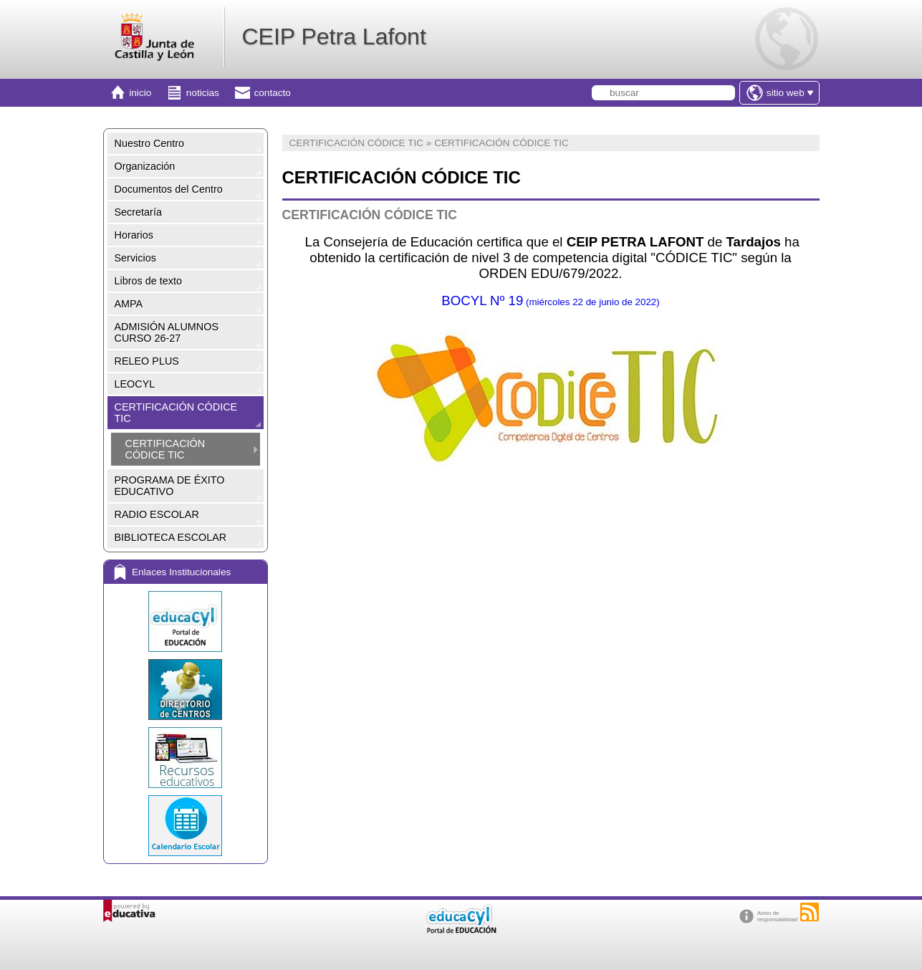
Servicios (135, 258)
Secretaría (138, 212)
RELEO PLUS (147, 361)
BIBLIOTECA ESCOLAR (171, 537)
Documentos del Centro (169, 189)
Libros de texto (148, 281)
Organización (145, 166)
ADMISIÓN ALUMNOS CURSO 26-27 (167, 332)
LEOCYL (135, 384)
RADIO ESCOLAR (157, 514)
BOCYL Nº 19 (550, 300)
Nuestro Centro (150, 143)
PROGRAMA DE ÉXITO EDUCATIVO (170, 485)
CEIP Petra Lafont (333, 36)
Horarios (134, 235)
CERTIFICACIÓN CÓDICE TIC (176, 412)
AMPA (129, 303)
